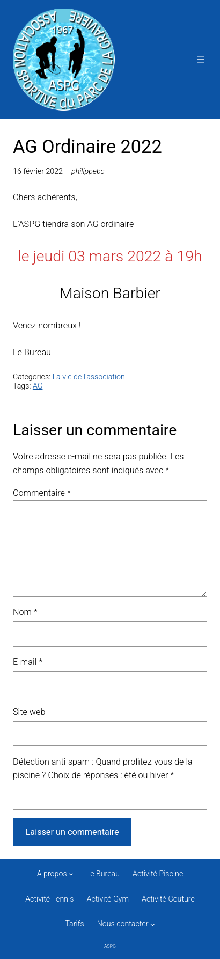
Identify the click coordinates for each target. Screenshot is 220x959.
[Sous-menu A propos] (71, 874)
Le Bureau (103, 873)
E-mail (27, 662)
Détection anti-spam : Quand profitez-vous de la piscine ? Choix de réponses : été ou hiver (103, 769)
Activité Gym (108, 899)
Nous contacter (123, 923)
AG (38, 386)
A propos (52, 873)
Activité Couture (168, 899)
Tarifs (74, 923)
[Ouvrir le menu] (200, 59)
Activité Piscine (158, 873)
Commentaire (42, 493)
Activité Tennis (49, 899)
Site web (29, 712)
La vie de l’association (89, 376)
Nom (25, 612)
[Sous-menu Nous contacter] (152, 924)
